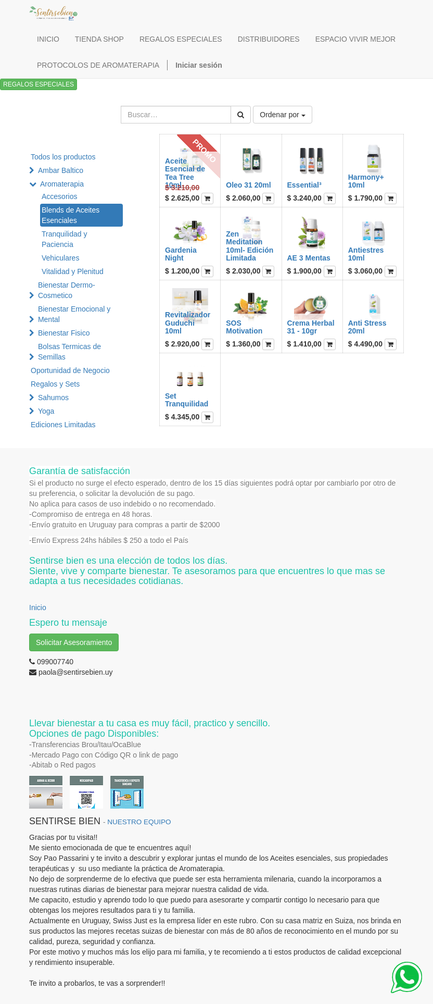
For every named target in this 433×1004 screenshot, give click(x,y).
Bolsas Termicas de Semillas (69, 351)
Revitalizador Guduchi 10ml (187, 323)
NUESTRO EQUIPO (139, 822)
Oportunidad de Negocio (70, 370)
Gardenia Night (181, 254)
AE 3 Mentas (308, 258)
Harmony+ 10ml (366, 181)
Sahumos (53, 397)
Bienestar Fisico (64, 333)
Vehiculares (60, 258)
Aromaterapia (62, 184)
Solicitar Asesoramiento (74, 642)
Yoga (46, 411)
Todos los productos (63, 157)
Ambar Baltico (60, 170)
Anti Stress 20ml (367, 327)
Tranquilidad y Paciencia (64, 239)
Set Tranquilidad (186, 400)
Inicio (37, 607)
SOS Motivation (244, 327)
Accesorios (59, 196)
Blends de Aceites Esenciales (70, 215)
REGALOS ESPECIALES (38, 84)
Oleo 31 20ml (248, 185)
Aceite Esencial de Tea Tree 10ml (185, 173)
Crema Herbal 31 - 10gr (311, 327)
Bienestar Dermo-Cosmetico (66, 290)
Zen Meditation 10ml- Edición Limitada (249, 246)
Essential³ (304, 185)
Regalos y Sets (55, 384)
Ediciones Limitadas (63, 424)
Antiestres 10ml (366, 254)
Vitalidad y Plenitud (73, 271)
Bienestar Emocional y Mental (74, 314)
